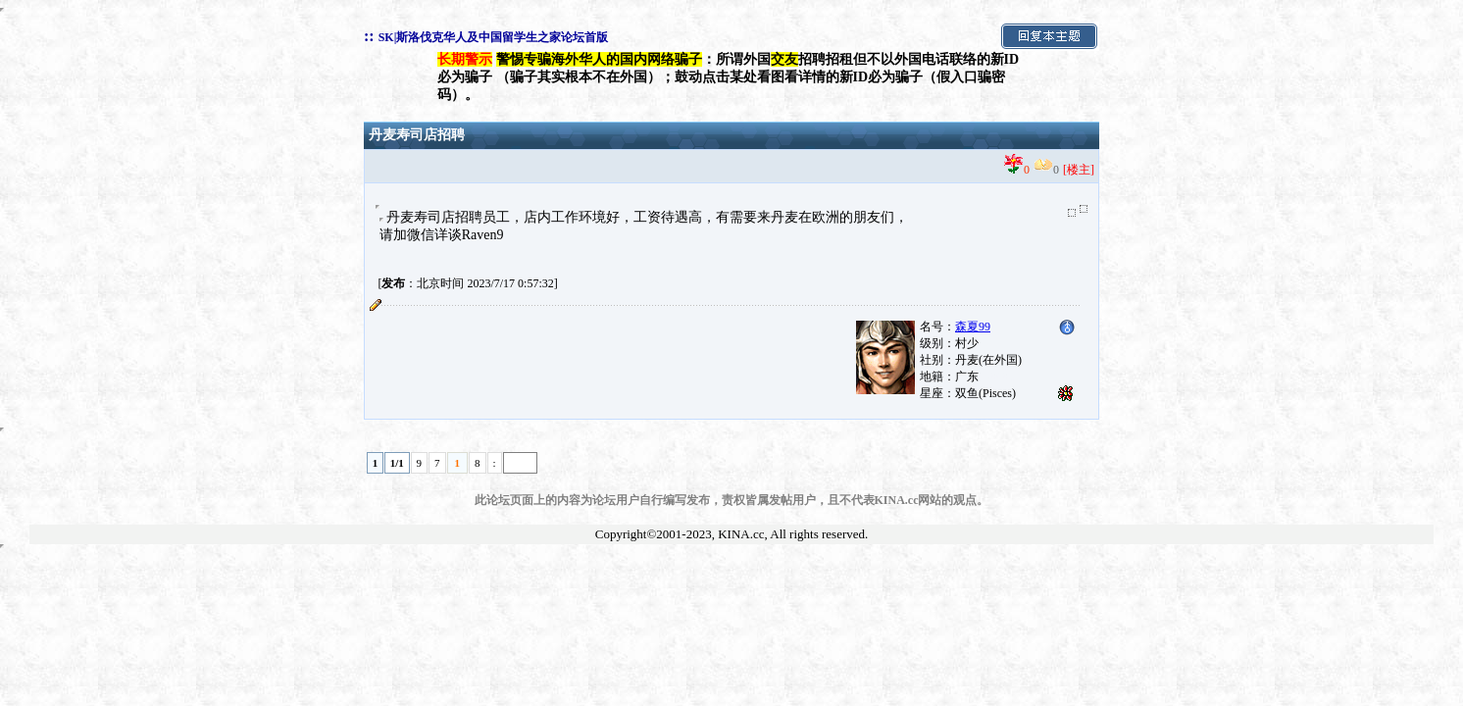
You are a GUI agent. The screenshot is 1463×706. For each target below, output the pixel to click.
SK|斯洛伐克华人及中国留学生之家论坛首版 (493, 37)
